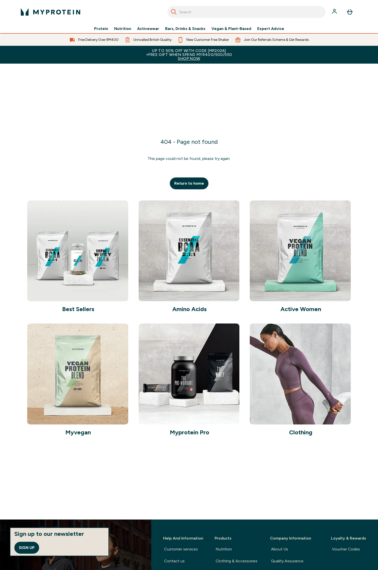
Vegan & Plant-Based (231, 29)
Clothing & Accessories (236, 561)
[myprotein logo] (50, 12)
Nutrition (122, 29)
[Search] (173, 12)
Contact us (174, 561)
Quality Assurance (287, 561)
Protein (101, 29)
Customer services (181, 549)
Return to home (189, 183)
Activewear (148, 29)
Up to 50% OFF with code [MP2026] (189, 54)
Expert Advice (270, 29)
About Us (279, 549)
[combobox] (246, 12)
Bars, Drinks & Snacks (185, 29)
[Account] (335, 11)
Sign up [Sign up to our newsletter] (27, 547)
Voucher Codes (346, 549)
